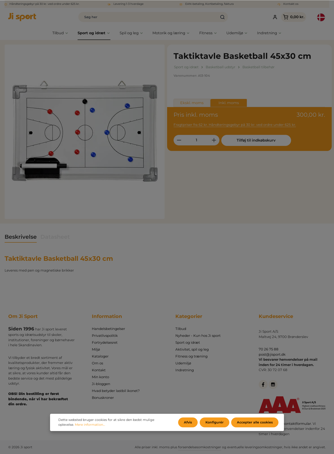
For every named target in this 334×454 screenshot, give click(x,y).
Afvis (188, 422)
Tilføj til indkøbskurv (255, 140)
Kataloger (100, 356)
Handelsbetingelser (108, 328)
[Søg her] (147, 17)
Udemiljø (183, 363)
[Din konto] (275, 17)
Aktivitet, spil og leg (192, 349)
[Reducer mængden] (179, 140)
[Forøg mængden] (214, 140)
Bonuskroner (103, 397)
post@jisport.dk (272, 354)
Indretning (184, 370)
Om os (97, 363)
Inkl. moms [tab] (229, 103)
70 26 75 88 (268, 349)
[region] (84, 132)
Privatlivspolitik (105, 335)
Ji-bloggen (101, 384)
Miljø (96, 349)
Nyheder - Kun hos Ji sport (198, 335)
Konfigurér (215, 422)
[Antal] (196, 140)
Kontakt (99, 370)
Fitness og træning (191, 356)
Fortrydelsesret (105, 342)
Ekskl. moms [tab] (192, 103)
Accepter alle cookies (255, 422)
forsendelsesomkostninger (199, 447)
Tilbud (180, 328)
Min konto (100, 377)
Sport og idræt (187, 342)
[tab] (21, 237)
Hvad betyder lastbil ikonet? (116, 391)
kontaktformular (297, 423)
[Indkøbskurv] (293, 17)
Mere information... (90, 425)
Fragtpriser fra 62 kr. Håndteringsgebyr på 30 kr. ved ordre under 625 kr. (235, 124)
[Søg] (222, 17)
